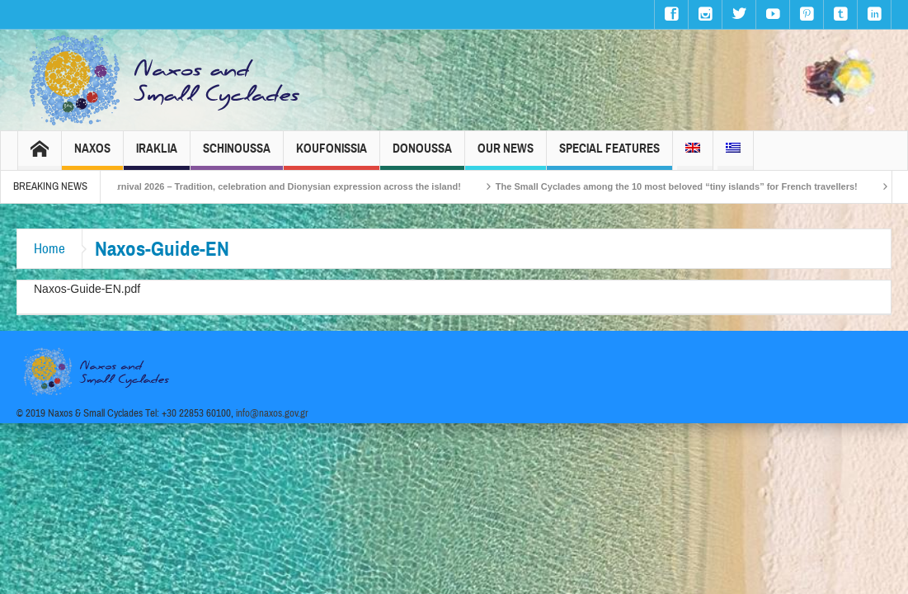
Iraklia (157, 155)
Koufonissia (331, 155)
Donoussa (422, 155)
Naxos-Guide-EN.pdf (87, 288)
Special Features (609, 155)
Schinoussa (237, 155)
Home (49, 248)
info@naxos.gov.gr (272, 413)
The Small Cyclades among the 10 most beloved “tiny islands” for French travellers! (687, 186)
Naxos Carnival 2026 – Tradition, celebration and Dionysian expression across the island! (279, 186)
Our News (505, 155)
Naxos (92, 155)
